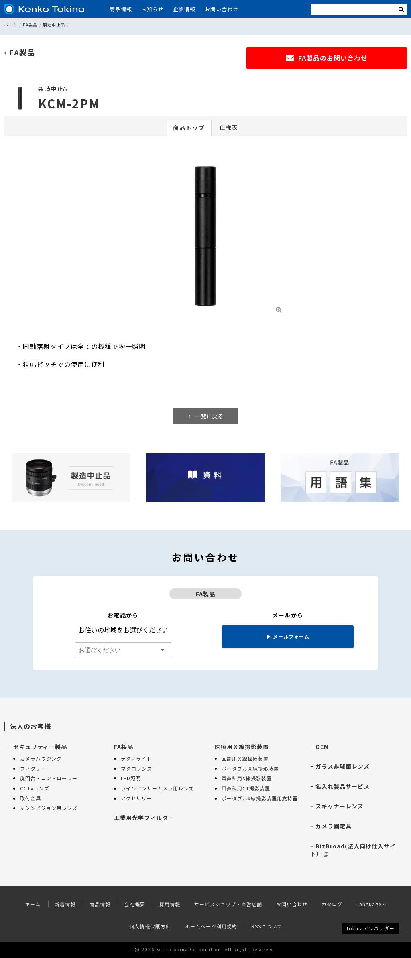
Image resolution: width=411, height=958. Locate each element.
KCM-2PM (69, 103)
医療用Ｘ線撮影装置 (242, 747)
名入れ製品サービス (342, 786)
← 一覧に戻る (205, 416)
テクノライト (136, 758)
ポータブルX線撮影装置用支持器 (260, 798)
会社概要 (134, 904)
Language (371, 904)
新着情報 (65, 904)
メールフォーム (287, 636)
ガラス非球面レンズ (342, 766)
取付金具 (30, 798)
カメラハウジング (41, 758)
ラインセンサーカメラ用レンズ (157, 788)
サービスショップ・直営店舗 (228, 904)
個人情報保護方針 (150, 926)
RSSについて (266, 926)
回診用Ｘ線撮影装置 (245, 758)
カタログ (331, 904)
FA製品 (30, 25)
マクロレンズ (136, 768)
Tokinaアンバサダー (370, 928)
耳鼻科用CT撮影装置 (246, 788)
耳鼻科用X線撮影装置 (247, 778)
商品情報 (121, 9)
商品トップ (189, 128)
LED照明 (131, 778)
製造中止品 (54, 25)
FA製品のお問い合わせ (327, 58)
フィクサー (33, 768)
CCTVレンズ (34, 788)
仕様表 (228, 127)
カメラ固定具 (333, 826)
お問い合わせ (221, 9)
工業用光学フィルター (144, 818)
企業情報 (184, 9)
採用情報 (169, 904)
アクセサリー (136, 798)
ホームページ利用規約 (211, 926)
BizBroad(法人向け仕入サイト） (353, 850)
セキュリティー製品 (40, 747)
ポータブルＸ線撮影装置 (250, 768)
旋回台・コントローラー (48, 778)
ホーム (10, 25)
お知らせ (152, 9)
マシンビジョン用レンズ (48, 807)
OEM (322, 747)
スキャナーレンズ (339, 806)
